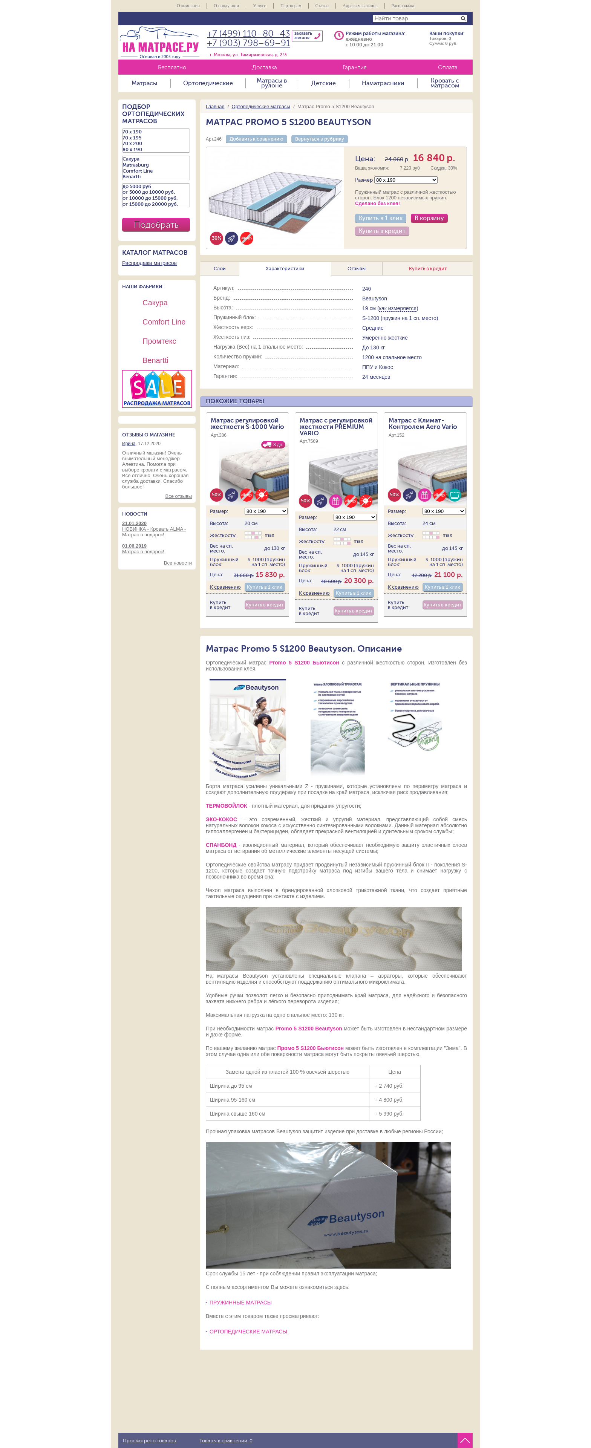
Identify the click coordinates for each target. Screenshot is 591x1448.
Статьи (322, 5)
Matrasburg (156, 165)
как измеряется (397, 308)
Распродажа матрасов (149, 263)
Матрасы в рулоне (272, 83)
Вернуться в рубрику (319, 139)
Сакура (156, 159)
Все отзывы (178, 496)
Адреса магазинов (360, 5)
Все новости (178, 563)
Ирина (128, 443)
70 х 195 (156, 138)
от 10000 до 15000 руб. (156, 198)
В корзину (429, 218)
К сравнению (225, 587)
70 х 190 (156, 132)
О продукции (226, 5)
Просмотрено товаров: (150, 1440)
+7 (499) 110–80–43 (248, 34)
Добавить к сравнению (256, 139)
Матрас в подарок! (157, 548)
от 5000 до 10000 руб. (156, 192)
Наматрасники (383, 83)
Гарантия (354, 67)
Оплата (448, 67)
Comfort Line (156, 171)
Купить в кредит (382, 231)
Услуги (259, 5)
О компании (188, 5)
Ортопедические (208, 83)
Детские (323, 83)
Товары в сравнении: (226, 1440)
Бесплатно (172, 67)
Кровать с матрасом (444, 83)
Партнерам (291, 5)
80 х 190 (156, 150)
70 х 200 (156, 144)
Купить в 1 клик (381, 218)
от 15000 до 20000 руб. (156, 204)
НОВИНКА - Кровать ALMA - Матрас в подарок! (157, 528)
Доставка (264, 67)
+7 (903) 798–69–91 (248, 43)
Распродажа (403, 5)
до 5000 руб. (156, 187)
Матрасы (144, 83)
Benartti (156, 177)
